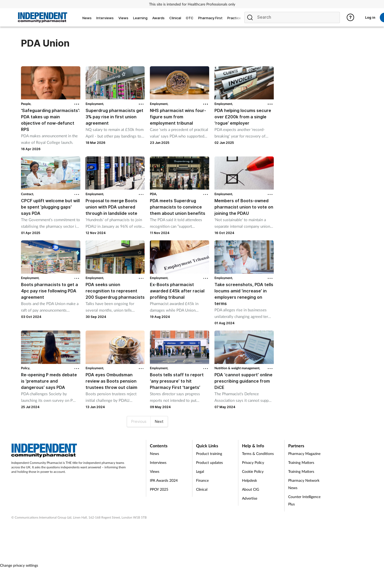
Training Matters (301, 462)
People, (26, 104)
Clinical (201, 489)
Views (154, 471)
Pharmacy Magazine (304, 453)
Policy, (25, 368)
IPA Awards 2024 (164, 480)
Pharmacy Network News (303, 484)
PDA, (153, 194)
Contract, (27, 194)
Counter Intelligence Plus (304, 500)
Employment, (95, 104)
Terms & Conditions (258, 453)
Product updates (209, 462)
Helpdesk (249, 480)
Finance (202, 480)
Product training (209, 453)
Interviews (158, 462)
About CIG (250, 489)
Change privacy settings (19, 565)
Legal (200, 471)
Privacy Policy (253, 462)
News (154, 453)
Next (159, 421)
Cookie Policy (253, 471)
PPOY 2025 (159, 489)
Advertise (249, 498)
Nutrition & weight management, (237, 368)
